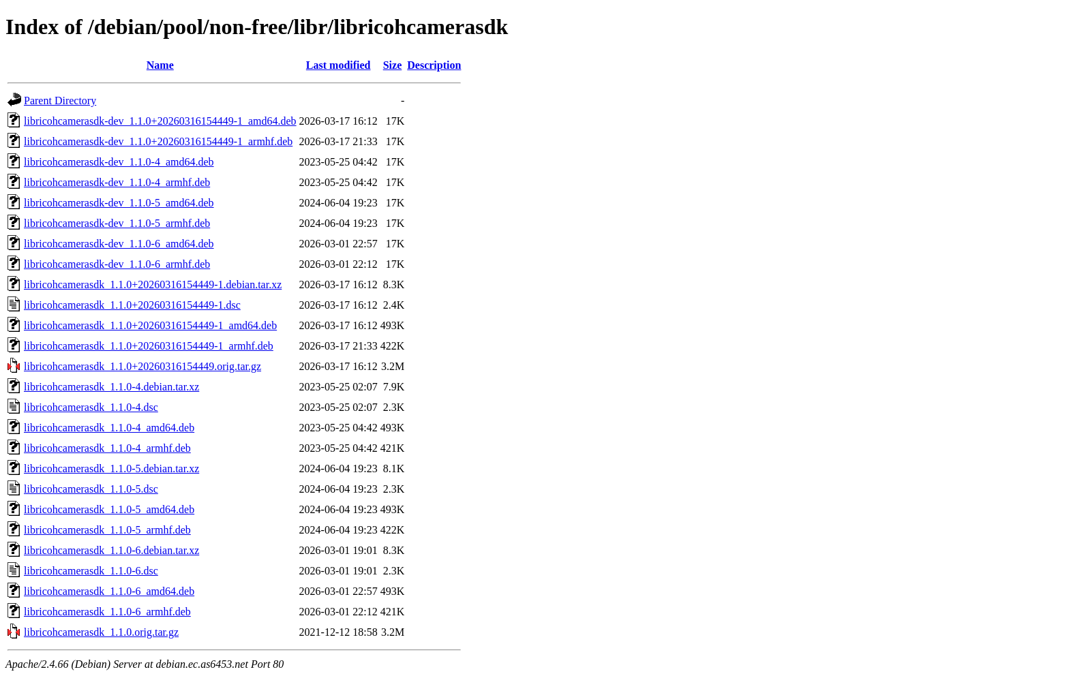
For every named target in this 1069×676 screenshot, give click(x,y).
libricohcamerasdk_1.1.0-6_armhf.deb (107, 611)
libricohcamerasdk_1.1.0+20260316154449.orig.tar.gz (142, 366)
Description (434, 65)
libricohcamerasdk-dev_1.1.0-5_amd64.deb (119, 203)
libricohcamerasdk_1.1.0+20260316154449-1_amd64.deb (150, 325)
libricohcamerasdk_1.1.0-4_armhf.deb (107, 448)
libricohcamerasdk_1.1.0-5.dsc (91, 489)
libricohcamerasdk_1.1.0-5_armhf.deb (107, 530)
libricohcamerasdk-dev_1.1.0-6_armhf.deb (117, 264)
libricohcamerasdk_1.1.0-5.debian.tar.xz (111, 468)
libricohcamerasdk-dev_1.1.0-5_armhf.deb (117, 223)
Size (392, 65)
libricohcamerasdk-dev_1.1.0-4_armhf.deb (117, 182)
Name (160, 65)
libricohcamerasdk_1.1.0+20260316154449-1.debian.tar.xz (153, 284)
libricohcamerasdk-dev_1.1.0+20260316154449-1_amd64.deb (160, 121)
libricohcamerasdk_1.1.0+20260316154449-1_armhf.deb (148, 346)
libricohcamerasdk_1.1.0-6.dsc (91, 571)
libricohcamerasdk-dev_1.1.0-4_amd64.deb (119, 162)
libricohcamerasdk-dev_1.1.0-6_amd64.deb (119, 243)
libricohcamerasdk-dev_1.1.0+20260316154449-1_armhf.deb (158, 141)
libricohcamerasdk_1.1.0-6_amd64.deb (109, 591)
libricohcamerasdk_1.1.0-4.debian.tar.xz (111, 387)
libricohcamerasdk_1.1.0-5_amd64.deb (109, 509)
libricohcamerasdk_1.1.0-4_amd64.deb (109, 427)
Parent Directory (60, 100)
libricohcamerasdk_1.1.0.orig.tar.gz (101, 632)
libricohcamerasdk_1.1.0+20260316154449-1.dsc (132, 305)
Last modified (338, 65)
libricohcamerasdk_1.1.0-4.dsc (91, 407)
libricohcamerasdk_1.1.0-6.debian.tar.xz (111, 550)
